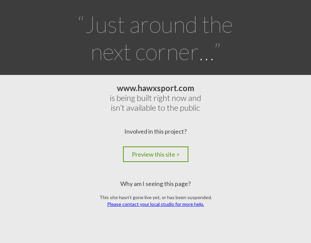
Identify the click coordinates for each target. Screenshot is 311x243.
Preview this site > (156, 154)
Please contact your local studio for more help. (155, 204)
